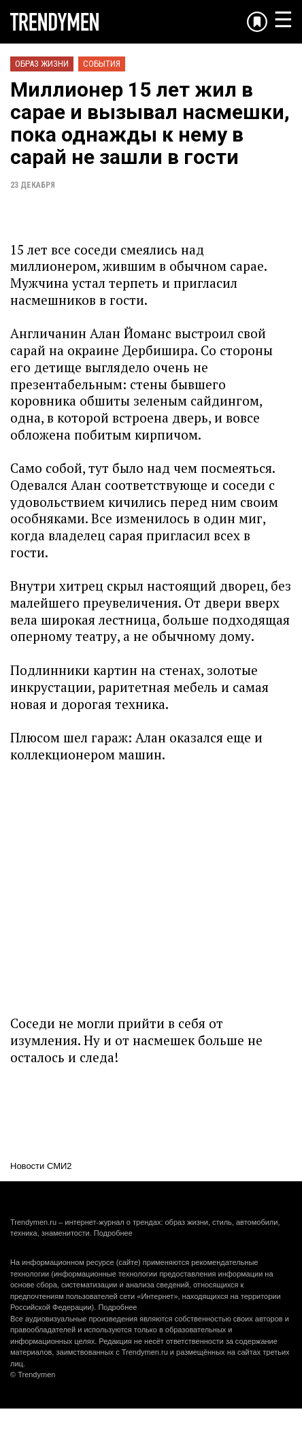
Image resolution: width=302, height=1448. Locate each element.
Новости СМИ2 (41, 1166)
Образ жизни (42, 64)
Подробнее (113, 1233)
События (101, 64)
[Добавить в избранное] (257, 22)
